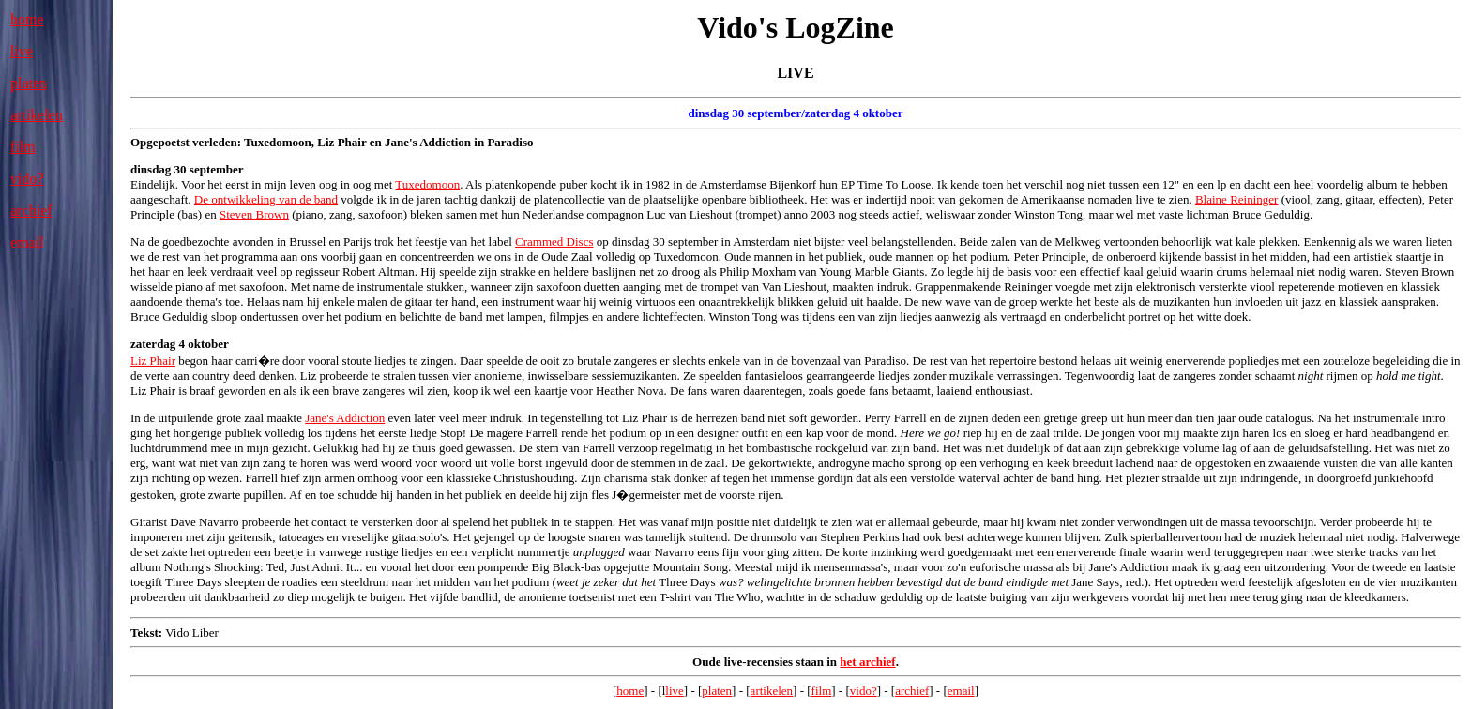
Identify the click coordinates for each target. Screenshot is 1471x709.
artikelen (36, 115)
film (23, 147)
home (27, 19)
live (21, 51)
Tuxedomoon (427, 184)
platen (28, 83)
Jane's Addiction (345, 418)
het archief (867, 662)
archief (31, 211)
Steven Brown (254, 214)
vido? (27, 179)
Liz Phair (152, 361)
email (27, 242)
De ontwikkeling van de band (266, 199)
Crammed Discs (554, 241)
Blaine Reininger (1236, 199)
